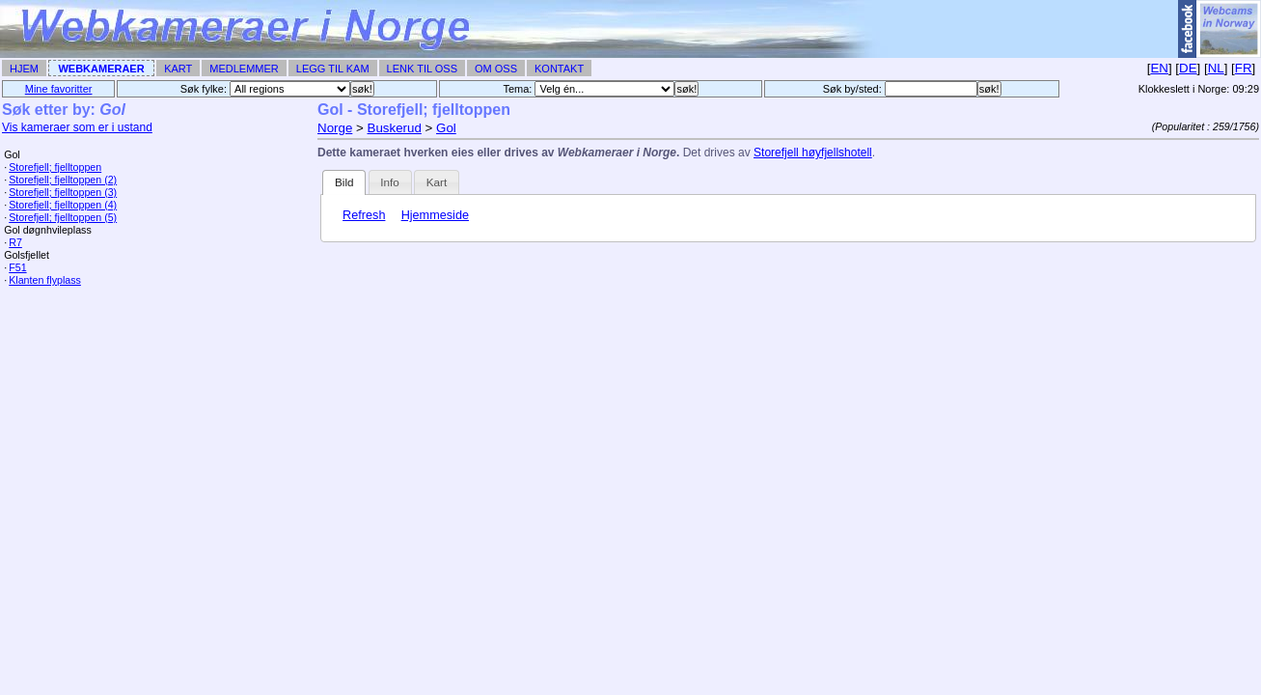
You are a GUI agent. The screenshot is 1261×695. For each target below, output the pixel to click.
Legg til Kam (333, 68)
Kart (178, 68)
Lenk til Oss (422, 68)
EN (1159, 68)
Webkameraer (101, 68)
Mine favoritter (59, 89)
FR (1243, 68)
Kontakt (559, 68)
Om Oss (496, 68)
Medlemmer (244, 68)
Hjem (24, 68)
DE (1188, 68)
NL (1216, 68)
